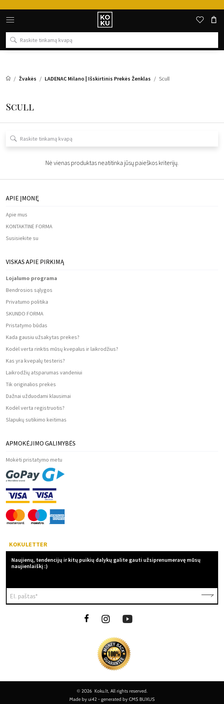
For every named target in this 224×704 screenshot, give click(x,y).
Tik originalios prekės (31, 384)
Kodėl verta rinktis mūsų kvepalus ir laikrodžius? (62, 348)
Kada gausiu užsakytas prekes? (42, 337)
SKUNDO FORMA (24, 313)
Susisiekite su (22, 238)
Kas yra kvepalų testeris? (35, 360)
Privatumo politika (27, 301)
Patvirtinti (207, 596)
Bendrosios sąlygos (29, 289)
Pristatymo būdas (26, 325)
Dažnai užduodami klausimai (38, 396)
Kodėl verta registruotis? (35, 407)
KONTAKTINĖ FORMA (29, 226)
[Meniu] (10, 19)
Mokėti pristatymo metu (34, 459)
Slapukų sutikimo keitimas (36, 419)
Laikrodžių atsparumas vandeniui (44, 372)
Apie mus (16, 214)
